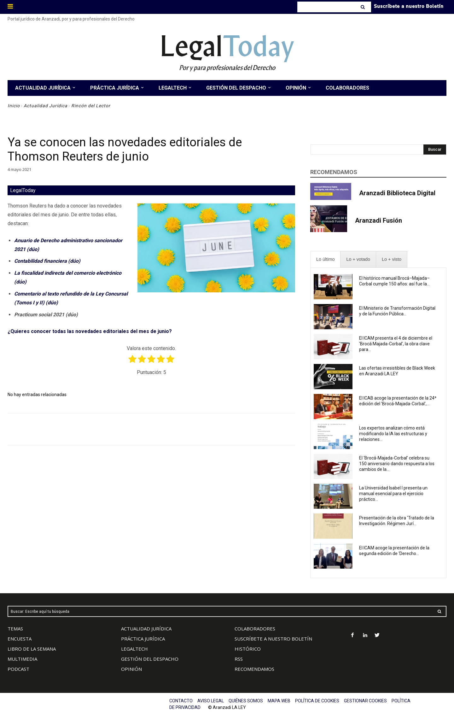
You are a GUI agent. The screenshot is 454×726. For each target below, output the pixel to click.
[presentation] (325, 259)
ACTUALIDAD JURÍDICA (146, 628)
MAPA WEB (279, 700)
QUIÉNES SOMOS (246, 700)
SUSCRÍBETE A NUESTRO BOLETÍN (273, 638)
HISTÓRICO (248, 649)
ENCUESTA (20, 638)
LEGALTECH (134, 649)
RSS (239, 659)
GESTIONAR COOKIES (365, 700)
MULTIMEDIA (22, 659)
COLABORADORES (255, 628)
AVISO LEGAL (210, 700)
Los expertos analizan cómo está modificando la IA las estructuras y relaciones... (393, 433)
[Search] (363, 7)
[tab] (325, 259)
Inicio (14, 105)
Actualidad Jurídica (45, 105)
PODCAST (18, 669)
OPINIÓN (131, 669)
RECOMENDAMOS (254, 669)
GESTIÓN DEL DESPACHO (149, 659)
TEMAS (15, 628)
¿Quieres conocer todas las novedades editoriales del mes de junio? (90, 331)
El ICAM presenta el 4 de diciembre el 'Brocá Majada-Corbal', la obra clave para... (395, 344)
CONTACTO (181, 700)
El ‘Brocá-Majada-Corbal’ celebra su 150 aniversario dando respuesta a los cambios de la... (396, 463)
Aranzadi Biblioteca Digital (397, 193)
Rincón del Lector (90, 105)
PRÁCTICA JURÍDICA (143, 638)
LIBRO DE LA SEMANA (32, 649)
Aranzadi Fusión (378, 220)
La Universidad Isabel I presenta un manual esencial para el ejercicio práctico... (393, 493)
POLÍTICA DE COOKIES (317, 700)
